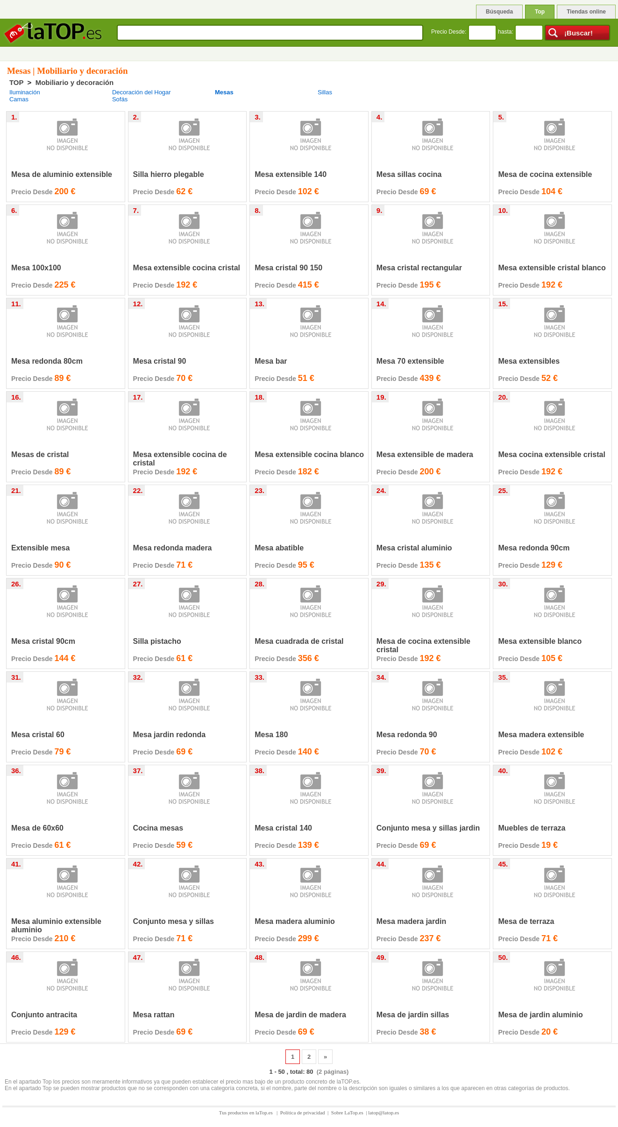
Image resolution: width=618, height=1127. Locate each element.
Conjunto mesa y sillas (173, 921)
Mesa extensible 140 (291, 174)
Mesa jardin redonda (169, 735)
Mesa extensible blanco (540, 641)
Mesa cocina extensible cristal (551, 454)
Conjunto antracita (44, 1015)
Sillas (325, 92)
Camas (18, 99)
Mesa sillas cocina (409, 174)
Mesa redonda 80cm (47, 361)
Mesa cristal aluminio (414, 548)
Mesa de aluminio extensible (61, 174)
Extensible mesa (40, 548)
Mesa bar (271, 361)
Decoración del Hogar (141, 92)
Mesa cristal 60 (37, 735)
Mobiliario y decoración (75, 82)
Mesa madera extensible (541, 735)
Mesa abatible (279, 548)
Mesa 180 (271, 735)
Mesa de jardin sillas (412, 1015)
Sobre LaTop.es (347, 1112)
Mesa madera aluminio (295, 921)
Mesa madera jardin (411, 921)
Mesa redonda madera (172, 548)
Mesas (224, 92)
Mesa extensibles (529, 361)
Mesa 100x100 (36, 268)
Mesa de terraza (526, 921)
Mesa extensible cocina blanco (309, 454)
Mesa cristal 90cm (43, 641)
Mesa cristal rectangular (419, 268)
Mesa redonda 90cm (533, 548)
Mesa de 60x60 (37, 828)
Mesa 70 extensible (410, 361)
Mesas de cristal (40, 454)
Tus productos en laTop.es (246, 1112)
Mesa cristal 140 (283, 828)
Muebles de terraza (531, 828)
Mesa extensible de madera (424, 454)
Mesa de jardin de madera (300, 1015)
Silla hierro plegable (168, 174)
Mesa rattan (154, 1015)
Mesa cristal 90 (159, 361)
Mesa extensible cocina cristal (186, 268)
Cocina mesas (158, 828)
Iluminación (24, 92)
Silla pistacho (157, 641)
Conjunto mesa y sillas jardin (428, 828)
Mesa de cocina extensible (545, 174)
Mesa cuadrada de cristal (299, 641)
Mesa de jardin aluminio (540, 1015)
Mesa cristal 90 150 (288, 268)
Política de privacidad (302, 1112)
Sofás (120, 99)
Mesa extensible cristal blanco (551, 268)
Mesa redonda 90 (406, 735)
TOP (16, 82)
